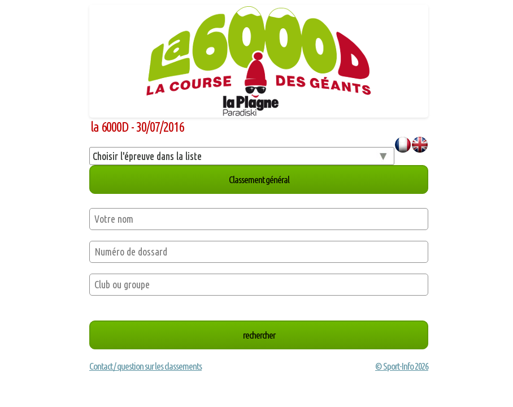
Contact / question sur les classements (145, 366)
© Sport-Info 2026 (401, 366)
